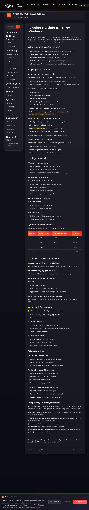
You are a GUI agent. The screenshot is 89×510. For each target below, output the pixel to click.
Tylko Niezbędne (55, 501)
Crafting (9, 112)
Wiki (54, 4)
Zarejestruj (73, 4)
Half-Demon (13, 69)
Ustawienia (67, 501)
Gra (26, 4)
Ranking (46, 4)
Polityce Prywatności (35, 507)
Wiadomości (36, 4)
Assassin (12, 62)
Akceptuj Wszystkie (80, 501)
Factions (9, 96)
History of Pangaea (13, 88)
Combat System (12, 77)
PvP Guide (10, 123)
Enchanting (10, 108)
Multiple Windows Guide (13, 147)
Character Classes (12, 54)
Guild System (11, 127)
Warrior (11, 58)
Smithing (10, 104)
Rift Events (10, 135)
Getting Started (12, 46)
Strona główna (19, 5)
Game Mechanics (12, 73)
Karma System (11, 80)
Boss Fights (10, 131)
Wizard (11, 65)
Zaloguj (62, 4)
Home (9, 43)
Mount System (11, 115)
